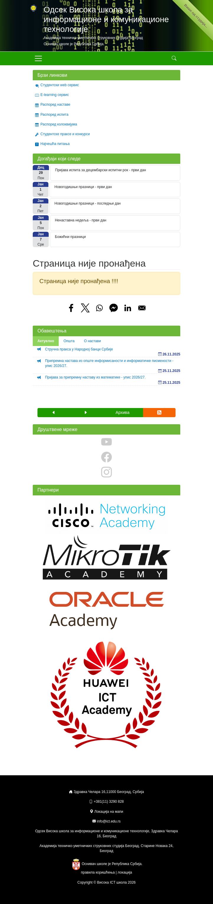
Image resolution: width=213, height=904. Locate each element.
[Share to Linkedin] (128, 308)
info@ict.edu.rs (109, 821)
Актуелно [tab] (45, 341)
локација (125, 872)
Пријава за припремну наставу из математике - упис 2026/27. (95, 377)
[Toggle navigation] (38, 58)
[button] (53, 412)
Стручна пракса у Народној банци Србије (79, 349)
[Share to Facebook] (71, 308)
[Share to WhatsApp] (99, 308)
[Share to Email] (142, 308)
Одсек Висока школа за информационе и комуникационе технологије (106, 19)
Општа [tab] (69, 341)
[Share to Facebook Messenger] (113, 308)
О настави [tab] (92, 341)
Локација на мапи (106, 812)
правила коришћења (98, 872)
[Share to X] (85, 308)
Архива (123, 412)
